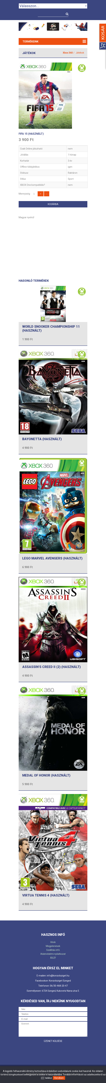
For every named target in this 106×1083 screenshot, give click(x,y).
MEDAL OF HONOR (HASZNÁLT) (46, 775)
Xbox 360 (68, 52)
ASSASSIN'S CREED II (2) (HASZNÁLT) (51, 667)
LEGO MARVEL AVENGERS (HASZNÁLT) (52, 558)
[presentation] (43, 1050)
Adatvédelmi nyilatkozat (53, 954)
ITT (42, 1078)
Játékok (80, 52)
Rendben (59, 1078)
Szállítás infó (53, 950)
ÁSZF (53, 958)
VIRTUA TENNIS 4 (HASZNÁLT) (45, 895)
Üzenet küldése (53, 1041)
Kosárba (53, 204)
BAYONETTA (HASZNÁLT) (42, 439)
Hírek (53, 942)
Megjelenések (53, 946)
